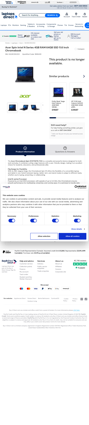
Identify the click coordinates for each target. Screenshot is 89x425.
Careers (58, 269)
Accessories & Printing (40, 25)
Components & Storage (51, 25)
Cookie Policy (65, 300)
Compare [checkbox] (81, 49)
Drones (71, 25)
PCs (9, 25)
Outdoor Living (32, 301)
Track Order (76, 15)
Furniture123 (55, 298)
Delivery (40, 264)
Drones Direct (32, 298)
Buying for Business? (9, 7)
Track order (24, 274)
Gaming (23, 25)
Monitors (15, 25)
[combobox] (39, 15)
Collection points (26, 266)
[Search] (52, 15)
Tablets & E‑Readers (31, 25)
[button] (84, 76)
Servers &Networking (79, 25)
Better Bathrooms (43, 298)
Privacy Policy (75, 300)
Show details (76, 229)
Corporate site (60, 272)
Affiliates (58, 266)
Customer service (26, 264)
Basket (84, 15)
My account (24, 272)
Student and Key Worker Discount (26, 278)
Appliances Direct (20, 298)
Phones (60, 25)
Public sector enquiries (42, 267)
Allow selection (44, 236)
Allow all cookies (72, 236)
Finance (22, 269)
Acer (21, 43)
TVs (65, 25)
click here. (76, 310)
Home (7, 43)
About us (58, 264)
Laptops (4, 25)
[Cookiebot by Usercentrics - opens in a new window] (76, 187)
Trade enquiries (43, 271)
